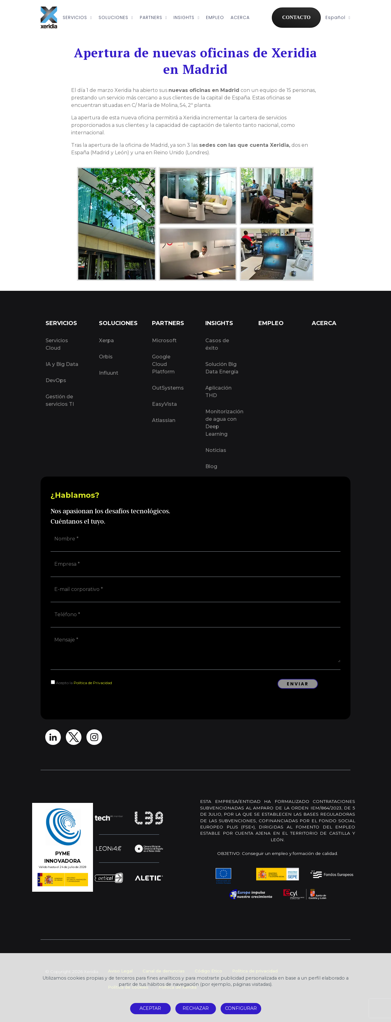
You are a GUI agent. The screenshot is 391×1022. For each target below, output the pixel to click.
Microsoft (164, 340)
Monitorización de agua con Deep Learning (224, 423)
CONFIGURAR (241, 1008)
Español (337, 17)
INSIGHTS (186, 17)
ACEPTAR (150, 1008)
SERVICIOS (77, 17)
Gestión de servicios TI (60, 400)
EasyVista (164, 404)
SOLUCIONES (116, 17)
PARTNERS (153, 17)
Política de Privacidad (93, 682)
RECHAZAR (196, 1008)
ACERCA (240, 17)
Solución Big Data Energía (221, 368)
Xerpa (106, 340)
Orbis (106, 357)
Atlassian (163, 420)
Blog (211, 466)
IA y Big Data (62, 364)
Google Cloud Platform (163, 364)
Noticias (215, 450)
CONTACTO (296, 17)
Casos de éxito (217, 344)
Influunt (108, 373)
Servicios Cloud (57, 344)
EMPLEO (215, 17)
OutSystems (168, 388)
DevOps (56, 380)
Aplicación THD (218, 391)
